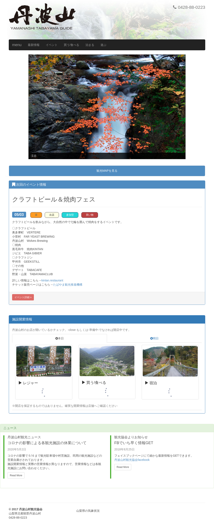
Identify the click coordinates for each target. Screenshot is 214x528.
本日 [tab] (59, 338)
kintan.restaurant (52, 280)
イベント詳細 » (23, 297)
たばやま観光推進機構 (67, 284)
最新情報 (33, 45)
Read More (16, 475)
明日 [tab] (154, 338)
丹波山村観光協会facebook (132, 459)
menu (17, 45)
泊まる (89, 45)
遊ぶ (103, 45)
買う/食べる (71, 45)
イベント (51, 45)
